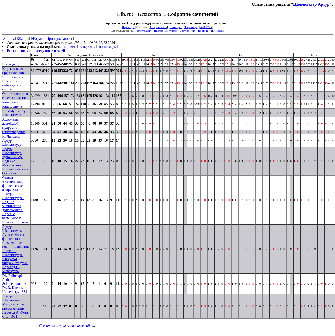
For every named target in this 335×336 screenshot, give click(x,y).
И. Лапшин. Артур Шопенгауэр (11, 140)
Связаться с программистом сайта (66, 325)
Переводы (128, 27)
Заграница (190, 27)
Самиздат (176, 27)
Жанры (23, 38)
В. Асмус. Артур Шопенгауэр (14, 113)
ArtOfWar (206, 27)
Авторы (9, 38)
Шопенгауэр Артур (311, 4)
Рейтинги (171, 30)
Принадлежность (59, 38)
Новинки (203, 30)
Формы (37, 38)
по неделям (87, 46)
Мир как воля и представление (14, 71)
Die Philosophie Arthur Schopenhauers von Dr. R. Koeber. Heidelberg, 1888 (16, 284)
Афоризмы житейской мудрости (10, 123)
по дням (69, 46)
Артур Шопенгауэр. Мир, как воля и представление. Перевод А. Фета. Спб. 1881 (15, 306)
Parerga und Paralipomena (12, 104)
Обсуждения (187, 30)
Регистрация (143, 30)
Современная (158, 27)
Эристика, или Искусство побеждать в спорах (13, 83)
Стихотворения (13, 132)
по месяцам (107, 46)
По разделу (10, 64)
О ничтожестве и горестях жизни (15, 96)
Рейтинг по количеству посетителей (36, 51)
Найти (158, 30)
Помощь (217, 30)
